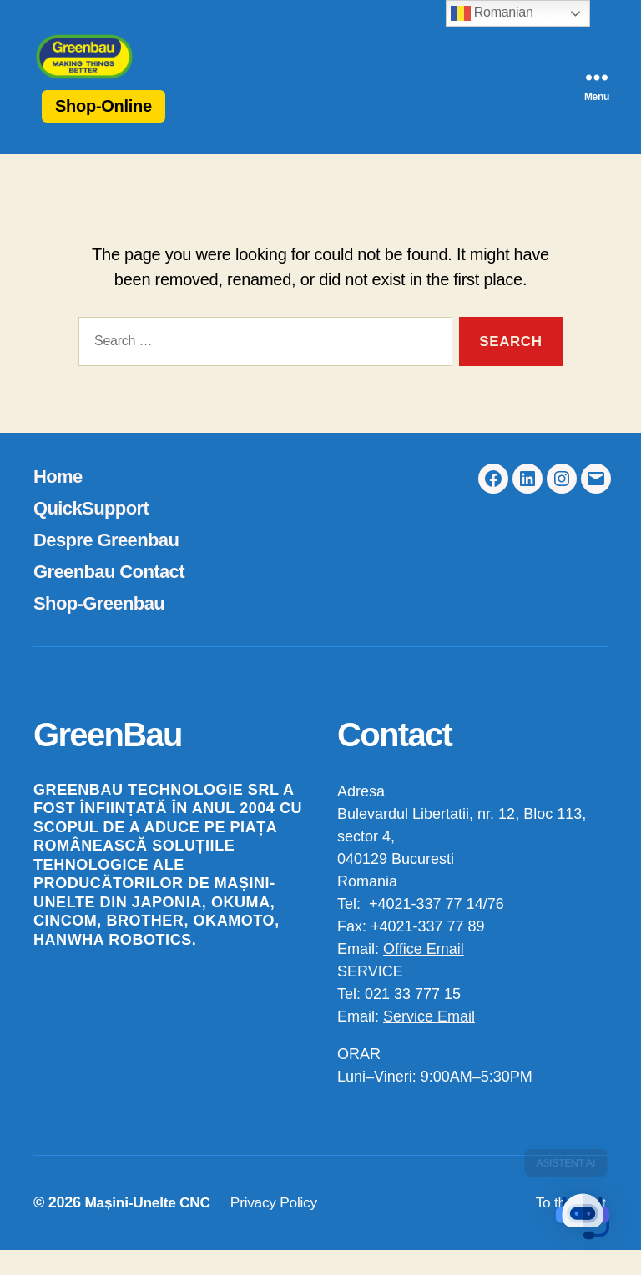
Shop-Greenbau (104, 627)
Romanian (492, 13)
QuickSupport (96, 532)
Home (60, 500)
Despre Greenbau (112, 564)
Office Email (423, 974)
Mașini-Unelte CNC (149, 1227)
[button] (589, 1223)
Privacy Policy (280, 1227)
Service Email (429, 1041)
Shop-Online (103, 131)
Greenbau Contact (115, 596)
